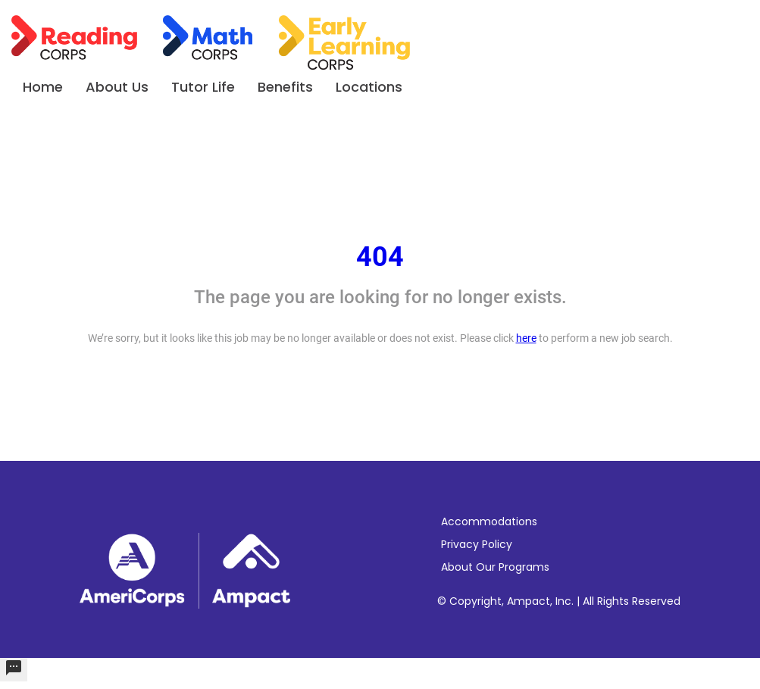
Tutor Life (203, 86)
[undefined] (13, 669)
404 (380, 257)
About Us (117, 86)
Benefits (285, 86)
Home (43, 86)
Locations (369, 86)
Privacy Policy (476, 544)
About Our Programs (495, 567)
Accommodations (489, 521)
